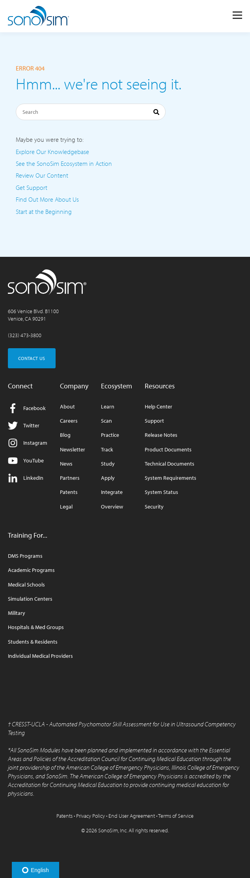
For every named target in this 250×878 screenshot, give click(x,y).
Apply (108, 478)
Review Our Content (42, 175)
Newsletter (72, 449)
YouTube (26, 461)
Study (108, 463)
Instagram (27, 443)
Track (107, 449)
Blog (65, 435)
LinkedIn (25, 478)
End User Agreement (131, 815)
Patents (69, 492)
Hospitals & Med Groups (36, 627)
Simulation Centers (30, 599)
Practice (110, 435)
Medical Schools (26, 584)
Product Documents (168, 449)
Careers (69, 421)
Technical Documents (169, 463)
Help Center (158, 406)
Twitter (23, 426)
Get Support (31, 187)
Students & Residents (33, 642)
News (66, 463)
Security (154, 506)
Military (16, 613)
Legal (66, 506)
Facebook (27, 408)
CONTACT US (31, 358)
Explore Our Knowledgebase (52, 152)
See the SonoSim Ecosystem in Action (64, 163)
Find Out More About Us (47, 199)
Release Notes (161, 435)
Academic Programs (31, 570)
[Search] (91, 112)
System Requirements (170, 478)
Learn (107, 406)
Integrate (112, 492)
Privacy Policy (90, 815)
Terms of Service (176, 815)
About (67, 406)
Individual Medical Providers (40, 656)
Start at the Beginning (44, 211)
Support (154, 421)
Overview (112, 506)
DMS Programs (25, 556)
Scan (106, 421)
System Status (161, 492)
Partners (70, 478)
